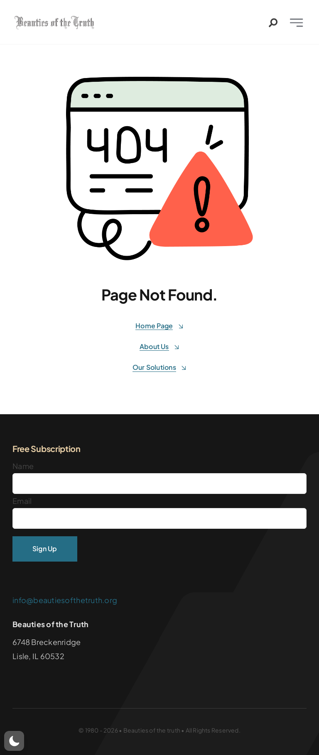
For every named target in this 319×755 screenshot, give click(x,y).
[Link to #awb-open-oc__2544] (273, 24)
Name (23, 466)
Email (22, 501)
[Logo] (55, 21)
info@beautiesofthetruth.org (64, 600)
